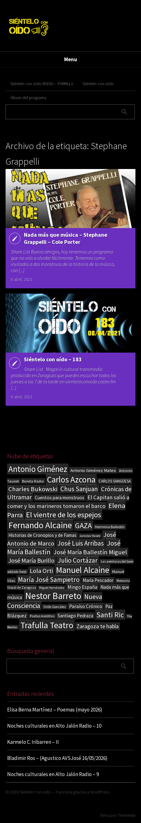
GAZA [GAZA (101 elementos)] (83, 525)
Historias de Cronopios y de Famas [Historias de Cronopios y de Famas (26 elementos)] (42, 535)
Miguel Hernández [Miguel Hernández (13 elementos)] (51, 588)
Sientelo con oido (35, 792)
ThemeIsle (126, 815)
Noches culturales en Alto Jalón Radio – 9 (53, 774)
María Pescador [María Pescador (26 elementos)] (98, 580)
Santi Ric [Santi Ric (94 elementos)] (110, 615)
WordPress (99, 792)
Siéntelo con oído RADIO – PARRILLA (41, 83)
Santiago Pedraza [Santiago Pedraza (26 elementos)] (75, 616)
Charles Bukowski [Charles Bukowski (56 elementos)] (32, 489)
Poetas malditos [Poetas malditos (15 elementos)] (42, 616)
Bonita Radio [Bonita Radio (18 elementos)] (33, 480)
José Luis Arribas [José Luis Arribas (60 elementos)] (80, 543)
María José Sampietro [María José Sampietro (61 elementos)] (49, 579)
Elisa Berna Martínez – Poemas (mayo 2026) (54, 709)
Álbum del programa (28, 97)
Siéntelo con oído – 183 (53, 359)
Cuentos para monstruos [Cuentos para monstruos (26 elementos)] (59, 498)
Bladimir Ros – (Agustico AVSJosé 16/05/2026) (57, 758)
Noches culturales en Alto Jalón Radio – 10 (54, 725)
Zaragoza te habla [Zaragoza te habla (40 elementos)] (98, 626)
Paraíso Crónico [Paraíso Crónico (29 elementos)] (85, 606)
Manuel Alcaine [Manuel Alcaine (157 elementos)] (82, 570)
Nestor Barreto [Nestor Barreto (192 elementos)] (53, 595)
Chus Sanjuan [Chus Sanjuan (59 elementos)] (79, 489)
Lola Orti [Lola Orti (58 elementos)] (41, 571)
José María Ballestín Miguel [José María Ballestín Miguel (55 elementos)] (90, 552)
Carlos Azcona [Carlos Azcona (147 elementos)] (71, 479)
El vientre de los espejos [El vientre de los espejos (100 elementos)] (63, 514)
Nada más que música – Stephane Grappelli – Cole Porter (65, 238)
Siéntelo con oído (98, 83)
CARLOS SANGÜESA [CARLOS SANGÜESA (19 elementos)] (115, 481)
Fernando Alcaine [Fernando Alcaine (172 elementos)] (40, 525)
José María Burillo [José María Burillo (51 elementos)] (31, 560)
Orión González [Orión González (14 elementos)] (54, 607)
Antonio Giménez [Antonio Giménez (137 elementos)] (37, 469)
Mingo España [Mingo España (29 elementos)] (82, 587)
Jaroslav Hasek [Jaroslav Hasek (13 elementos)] (90, 536)
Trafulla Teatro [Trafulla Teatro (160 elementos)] (46, 625)
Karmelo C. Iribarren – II (33, 741)
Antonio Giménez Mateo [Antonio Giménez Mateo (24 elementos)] (93, 470)
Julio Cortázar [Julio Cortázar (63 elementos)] (78, 560)
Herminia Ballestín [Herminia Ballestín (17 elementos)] (110, 526)
